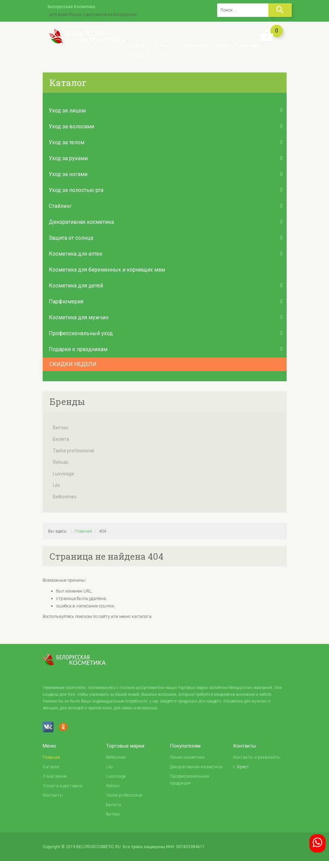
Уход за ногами (68, 174)
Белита (61, 439)
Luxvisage (63, 473)
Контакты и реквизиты (257, 757)
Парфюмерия (66, 301)
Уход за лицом (67, 110)
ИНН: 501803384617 (185, 846)
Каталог (164, 46)
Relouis (60, 462)
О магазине (195, 46)
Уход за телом (66, 142)
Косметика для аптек (75, 254)
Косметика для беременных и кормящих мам (107, 269)
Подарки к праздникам (78, 349)
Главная (137, 46)
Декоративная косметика (81, 222)
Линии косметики (187, 757)
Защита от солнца (71, 238)
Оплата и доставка (239, 46)
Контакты (139, 56)
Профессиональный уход (81, 333)
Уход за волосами (71, 126)
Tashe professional (73, 450)
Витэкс (60, 427)
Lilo (56, 485)
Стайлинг (60, 206)
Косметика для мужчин (78, 317)
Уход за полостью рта (76, 190)
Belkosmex (65, 496)
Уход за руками (68, 158)
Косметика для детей (76, 285)
